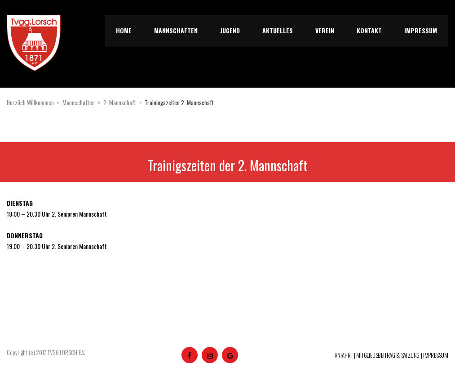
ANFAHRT (344, 355)
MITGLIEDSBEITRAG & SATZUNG (388, 355)
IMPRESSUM (435, 355)
